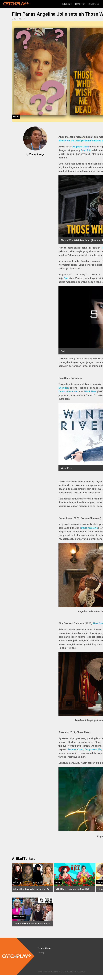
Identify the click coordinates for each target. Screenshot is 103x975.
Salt (66, 278)
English (66, 4)
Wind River (90, 391)
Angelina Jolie (80, 146)
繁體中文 (80, 4)
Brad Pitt (86, 150)
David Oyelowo (89, 527)
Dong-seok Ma (93, 749)
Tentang (41, 952)
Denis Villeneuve (68, 391)
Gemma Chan (75, 749)
